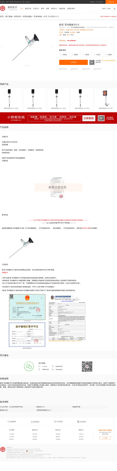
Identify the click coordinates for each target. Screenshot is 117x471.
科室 (42, 8)
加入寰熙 (11, 436)
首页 (21, 8)
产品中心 (36, 8)
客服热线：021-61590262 (96, 2)
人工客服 (105, 438)
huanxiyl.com (22, 449)
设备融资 (58, 439)
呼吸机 (109, 8)
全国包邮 (81, 421)
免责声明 (35, 434)
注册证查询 (71, 8)
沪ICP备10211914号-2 (19, 451)
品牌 (47, 8)
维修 (23, 2)
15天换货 (58, 421)
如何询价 (81, 436)
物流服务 (35, 439)
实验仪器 (62, 8)
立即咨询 (73, 62)
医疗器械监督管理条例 (78, 27)
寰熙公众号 (111, 2)
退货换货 (34, 421)
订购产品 (81, 434)
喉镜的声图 (76, 407)
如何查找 (81, 439)
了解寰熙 (11, 434)
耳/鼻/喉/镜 (38, 16)
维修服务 (11, 421)
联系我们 (28, 2)
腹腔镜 (11, 2)
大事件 (7, 2)
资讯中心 (54, 8)
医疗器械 (8, 16)
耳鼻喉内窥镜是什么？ (44, 410)
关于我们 (2, 2)
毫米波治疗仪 (17, 2)
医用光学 (17, 16)
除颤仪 (104, 8)
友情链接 (58, 434)
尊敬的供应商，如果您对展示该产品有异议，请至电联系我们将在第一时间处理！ (83, 45)
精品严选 (28, 8)
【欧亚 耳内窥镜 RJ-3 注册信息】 (108, 16)
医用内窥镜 (27, 16)
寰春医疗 (58, 436)
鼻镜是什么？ (40, 407)
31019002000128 (38, 451)
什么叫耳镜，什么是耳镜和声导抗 (11, 407)
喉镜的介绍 (4, 410)
